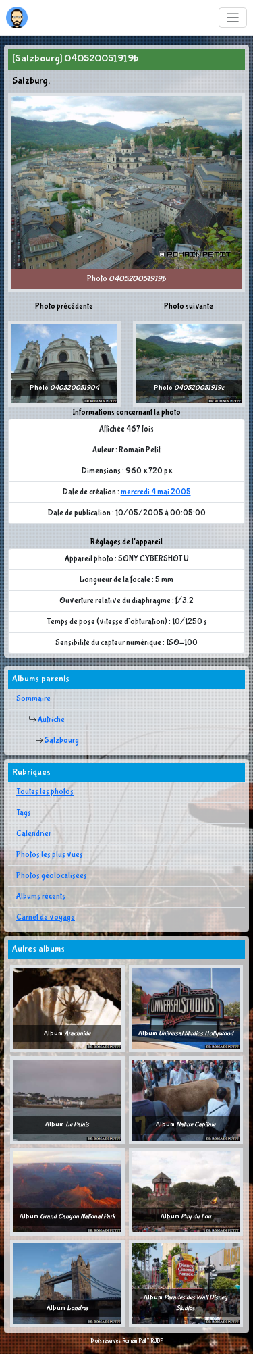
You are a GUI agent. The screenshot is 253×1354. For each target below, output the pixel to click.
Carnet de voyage (45, 917)
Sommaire (33, 699)
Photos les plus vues (49, 855)
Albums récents (40, 897)
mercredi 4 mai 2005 (156, 492)
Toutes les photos (45, 792)
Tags (23, 813)
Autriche (51, 720)
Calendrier (33, 834)
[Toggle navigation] (233, 17)
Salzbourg (62, 741)
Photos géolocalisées (51, 876)
